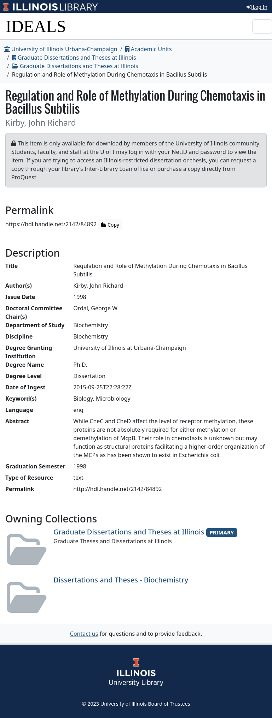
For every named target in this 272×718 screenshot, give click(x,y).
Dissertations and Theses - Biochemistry (120, 580)
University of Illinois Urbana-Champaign (60, 49)
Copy (110, 224)
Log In (257, 7)
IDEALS (36, 26)
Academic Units (148, 49)
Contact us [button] (84, 634)
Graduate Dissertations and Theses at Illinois (74, 57)
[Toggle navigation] (262, 26)
